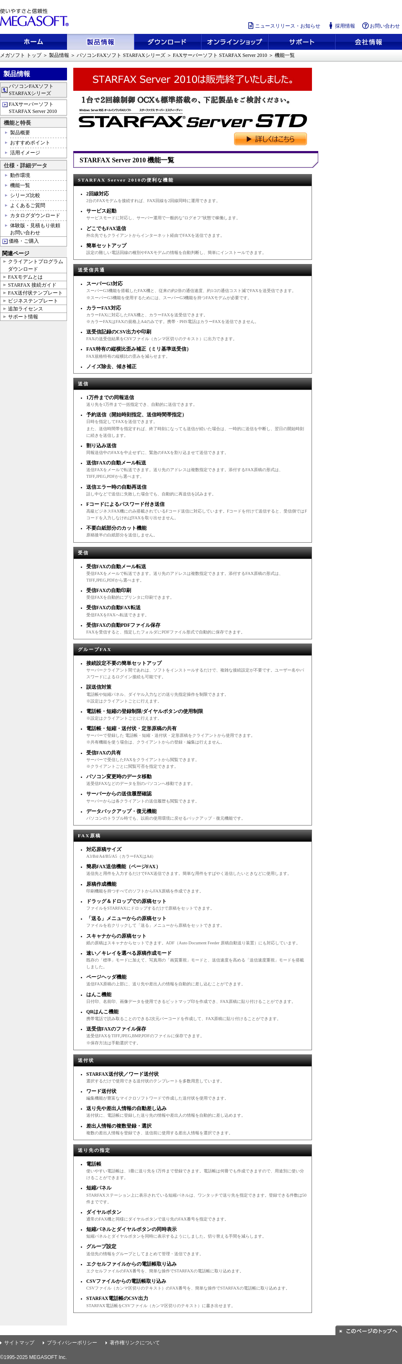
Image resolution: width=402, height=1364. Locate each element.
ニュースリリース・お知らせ (283, 25)
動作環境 (20, 175)
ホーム (33, 42)
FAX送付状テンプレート (35, 293)
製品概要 (20, 133)
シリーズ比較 (25, 195)
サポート (301, 42)
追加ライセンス (25, 309)
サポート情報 (23, 317)
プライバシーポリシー (72, 1343)
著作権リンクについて (135, 1343)
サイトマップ (19, 1343)
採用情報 (341, 25)
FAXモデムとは (25, 277)
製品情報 (100, 42)
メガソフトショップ (234, 42)
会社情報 (368, 42)
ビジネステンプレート (33, 301)
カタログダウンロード (35, 215)
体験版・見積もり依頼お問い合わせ (35, 229)
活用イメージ (25, 153)
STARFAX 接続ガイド (32, 285)
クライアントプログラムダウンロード (35, 265)
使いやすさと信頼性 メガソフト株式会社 (35, 17)
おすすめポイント (30, 143)
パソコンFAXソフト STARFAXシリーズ (121, 55)
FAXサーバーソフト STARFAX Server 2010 (220, 55)
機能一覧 (20, 185)
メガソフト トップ (20, 55)
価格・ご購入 (24, 241)
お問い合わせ (380, 25)
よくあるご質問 (27, 205)
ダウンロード (167, 42)
